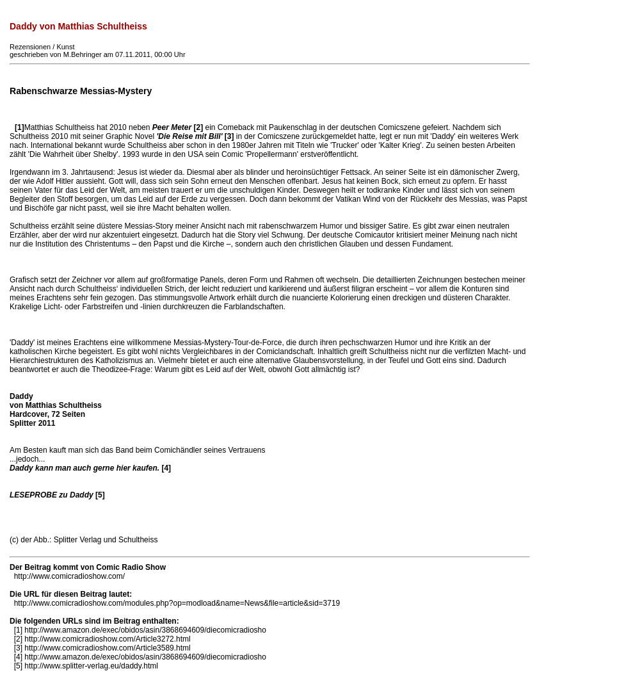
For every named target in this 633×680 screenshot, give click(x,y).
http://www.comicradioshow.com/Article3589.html (107, 648)
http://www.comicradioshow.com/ (69, 576)
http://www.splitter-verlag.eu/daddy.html (91, 665)
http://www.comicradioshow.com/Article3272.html (107, 639)
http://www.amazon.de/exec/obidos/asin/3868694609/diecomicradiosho (145, 630)
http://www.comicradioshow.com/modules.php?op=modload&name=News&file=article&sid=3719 (177, 603)
